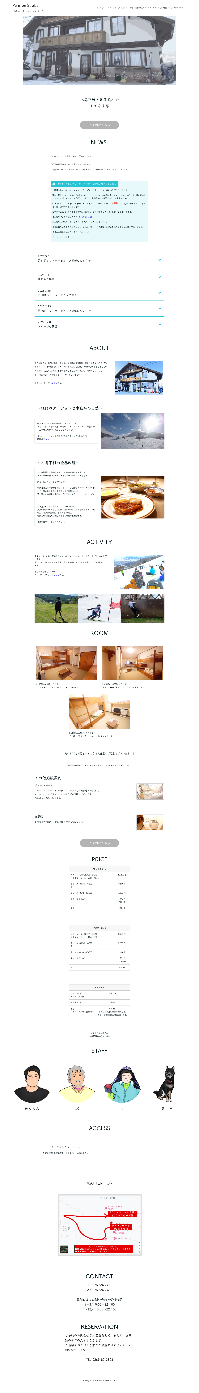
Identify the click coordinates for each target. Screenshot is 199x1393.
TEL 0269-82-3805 (99, 1285)
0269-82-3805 (86, 217)
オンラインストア (180, 8)
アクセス (124, 8)
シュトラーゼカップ (152, 8)
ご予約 (98, 8)
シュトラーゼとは (111, 8)
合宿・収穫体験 (136, 8)
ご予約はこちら (99, 125)
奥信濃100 (166, 8)
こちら (54, 383)
